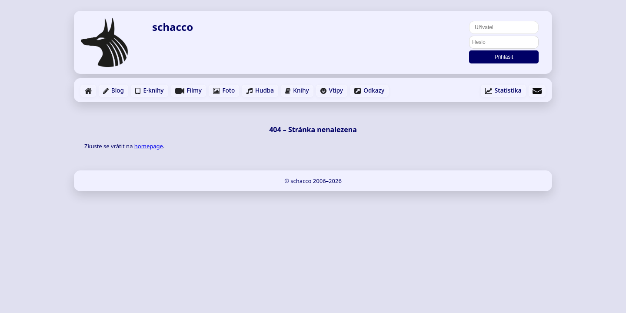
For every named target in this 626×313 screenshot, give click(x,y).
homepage (148, 146)
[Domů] (109, 42)
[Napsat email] (537, 91)
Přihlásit (504, 57)
